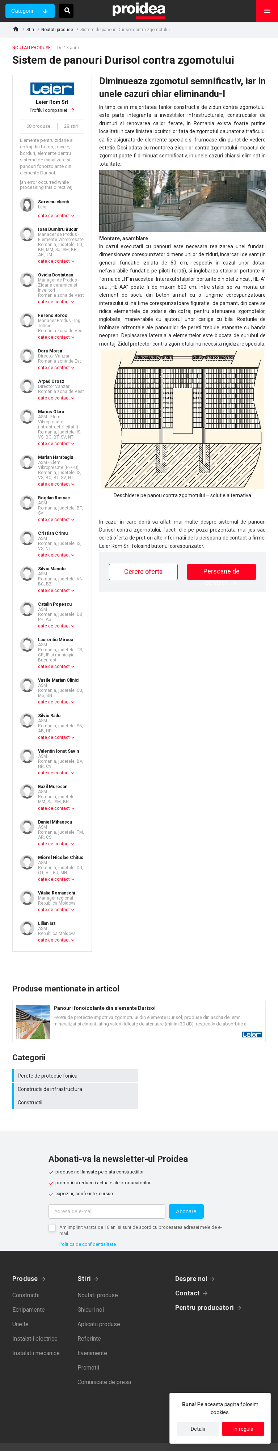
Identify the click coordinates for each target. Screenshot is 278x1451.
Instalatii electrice (35, 1325)
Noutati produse (57, 29)
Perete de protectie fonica (75, 1075)
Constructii (75, 1089)
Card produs (139, 1021)
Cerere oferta (143, 571)
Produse (25, 1265)
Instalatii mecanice (36, 1339)
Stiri (30, 29)
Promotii (88, 1354)
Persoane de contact (221, 573)
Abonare (186, 1198)
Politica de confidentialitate (87, 1231)
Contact (187, 1279)
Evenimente (92, 1339)
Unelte (20, 1310)
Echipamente (28, 1296)
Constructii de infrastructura (204, 1075)
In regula (243, 1429)
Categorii (22, 11)
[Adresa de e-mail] (107, 1198)
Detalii (198, 1429)
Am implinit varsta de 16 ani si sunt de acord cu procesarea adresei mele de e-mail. (140, 1217)
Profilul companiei (52, 106)
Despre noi (191, 1265)
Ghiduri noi (90, 1296)
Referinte (89, 1325)
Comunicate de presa (104, 1368)
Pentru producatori (204, 1294)
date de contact (54, 215)
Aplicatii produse (98, 1310)
